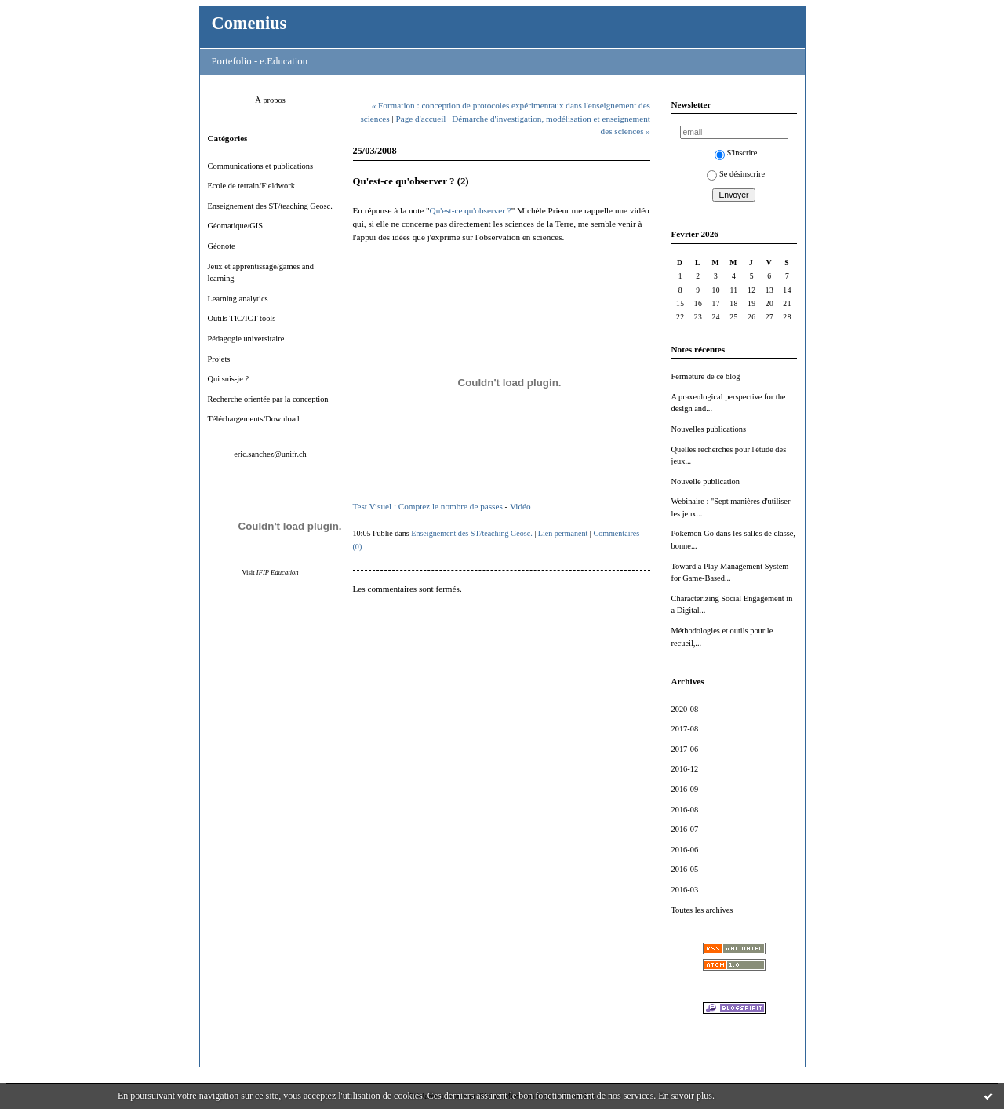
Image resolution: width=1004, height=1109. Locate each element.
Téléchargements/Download (254, 418)
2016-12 (685, 768)
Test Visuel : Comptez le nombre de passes (428, 506)
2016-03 (685, 889)
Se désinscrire (736, 174)
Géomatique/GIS (235, 225)
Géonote (221, 246)
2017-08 (685, 728)
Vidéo (520, 506)
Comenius (249, 23)
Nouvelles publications (709, 429)
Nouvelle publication (705, 481)
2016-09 (685, 789)
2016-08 (685, 809)
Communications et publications (261, 166)
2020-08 (685, 709)
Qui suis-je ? (228, 378)
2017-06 (685, 749)
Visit (270, 572)
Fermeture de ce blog (705, 376)
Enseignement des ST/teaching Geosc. (270, 206)
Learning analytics (238, 298)
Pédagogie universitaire (246, 338)
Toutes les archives (702, 910)
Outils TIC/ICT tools (242, 318)
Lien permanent (563, 533)
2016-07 (685, 829)
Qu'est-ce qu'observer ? (470, 210)
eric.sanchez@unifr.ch (270, 454)
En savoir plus (685, 1095)
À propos (270, 100)
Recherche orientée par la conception (268, 399)
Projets (219, 359)
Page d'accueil (421, 118)
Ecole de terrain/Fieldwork (251, 185)
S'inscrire (736, 152)
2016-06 (685, 849)
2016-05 (685, 869)
